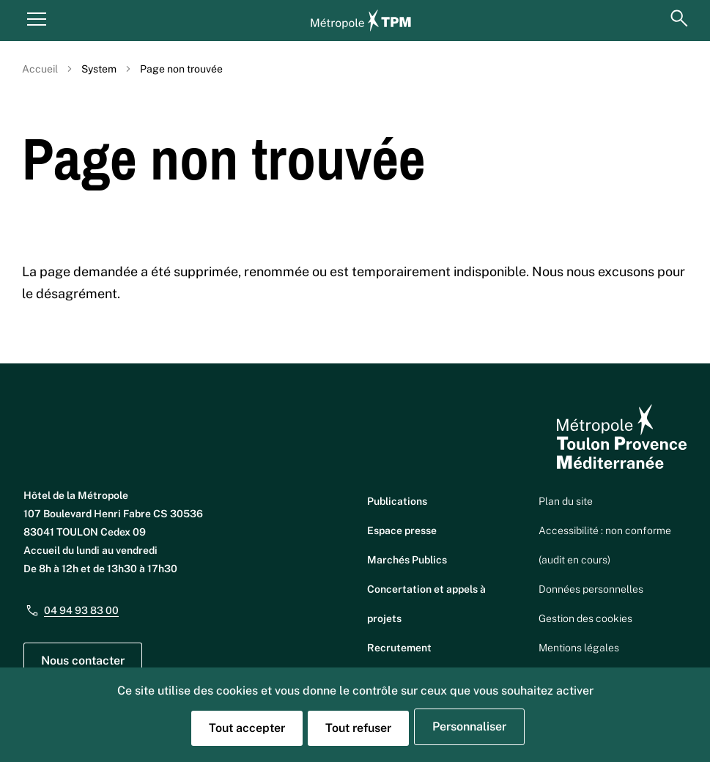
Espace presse (402, 530)
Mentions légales (579, 648)
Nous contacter (83, 660)
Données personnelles (591, 589)
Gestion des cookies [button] (585, 618)
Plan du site (566, 501)
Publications (397, 501)
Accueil (40, 69)
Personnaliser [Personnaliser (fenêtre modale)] (469, 726)
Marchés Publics (407, 560)
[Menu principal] (36, 18)
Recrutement (399, 648)
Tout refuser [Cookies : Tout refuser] (358, 728)
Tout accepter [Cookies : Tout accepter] (247, 728)
